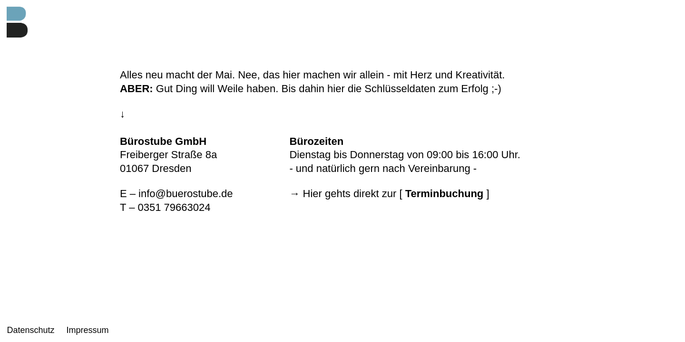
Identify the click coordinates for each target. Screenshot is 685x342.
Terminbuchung (444, 194)
